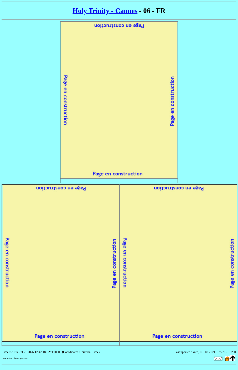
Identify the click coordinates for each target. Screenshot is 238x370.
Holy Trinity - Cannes (105, 11)
